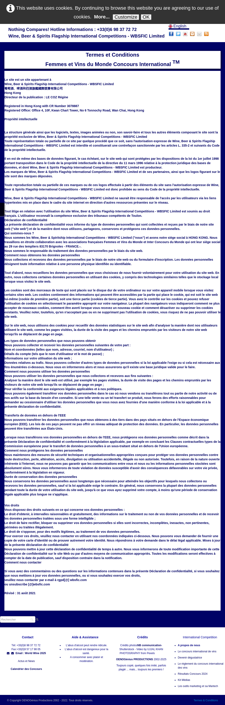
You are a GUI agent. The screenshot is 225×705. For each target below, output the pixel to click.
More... (102, 17)
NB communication (149, 645)
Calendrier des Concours (26, 669)
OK (146, 17)
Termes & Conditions (206, 700)
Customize (125, 17)
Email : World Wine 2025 (28, 653)
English (178, 26)
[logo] (86, 33)
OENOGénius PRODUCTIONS (134, 659)
